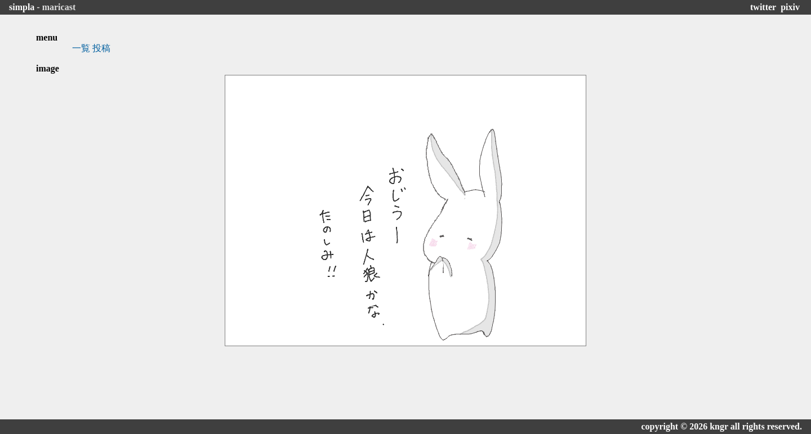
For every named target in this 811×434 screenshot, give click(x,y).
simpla (21, 7)
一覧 (81, 48)
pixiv (790, 7)
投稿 (101, 48)
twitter (763, 7)
